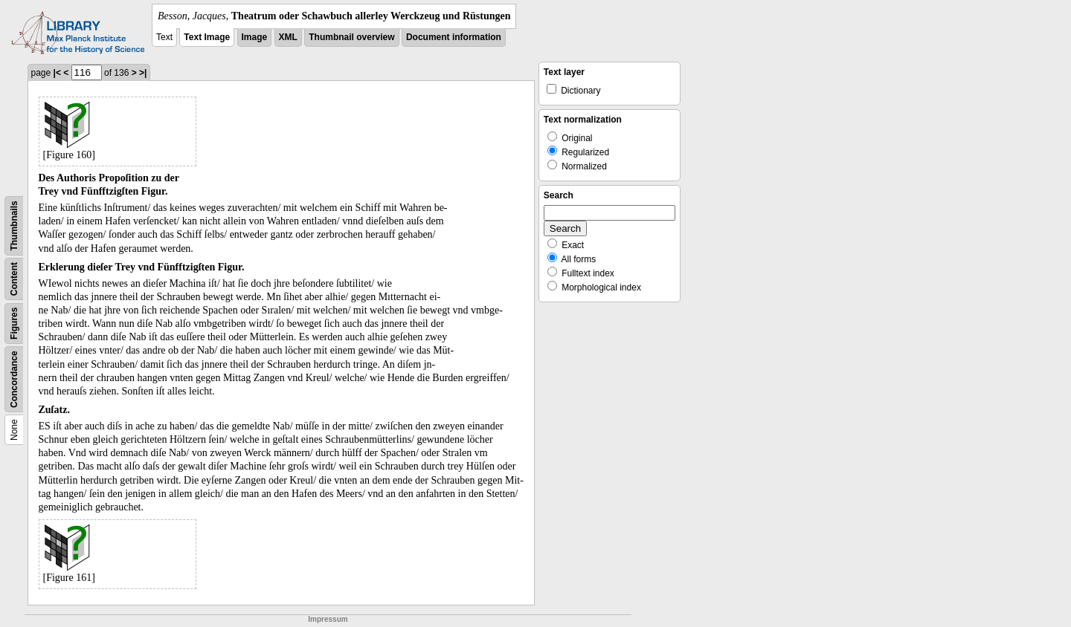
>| (143, 73)
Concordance (14, 379)
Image (255, 37)
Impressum (327, 619)
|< (57, 73)
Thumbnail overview (351, 37)
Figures (14, 324)
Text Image (207, 37)
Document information (453, 37)
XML (288, 37)
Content (14, 279)
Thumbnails (14, 225)
